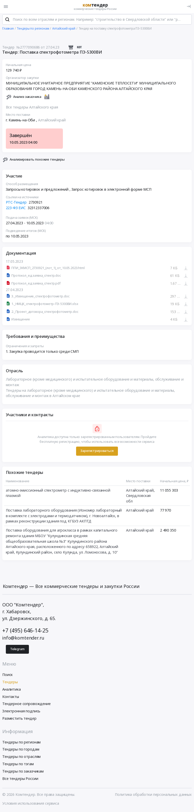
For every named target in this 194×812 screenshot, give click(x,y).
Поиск (7, 674)
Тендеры (10, 682)
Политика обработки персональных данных (153, 794)
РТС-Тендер (16, 202)
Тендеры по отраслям (21, 756)
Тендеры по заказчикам (23, 771)
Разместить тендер (19, 718)
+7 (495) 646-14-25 (25, 630)
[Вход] (189, 6)
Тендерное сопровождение (26, 704)
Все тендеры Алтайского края (32, 107)
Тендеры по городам (20, 749)
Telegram (17, 649)
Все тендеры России (20, 778)
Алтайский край (52, 120)
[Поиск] (7, 20)
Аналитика (11, 689)
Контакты (10, 696)
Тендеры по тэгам (18, 764)
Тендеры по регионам (21, 742)
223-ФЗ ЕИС (16, 208)
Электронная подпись (21, 711)
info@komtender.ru (23, 638)
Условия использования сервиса (30, 803)
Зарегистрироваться (96, 451)
